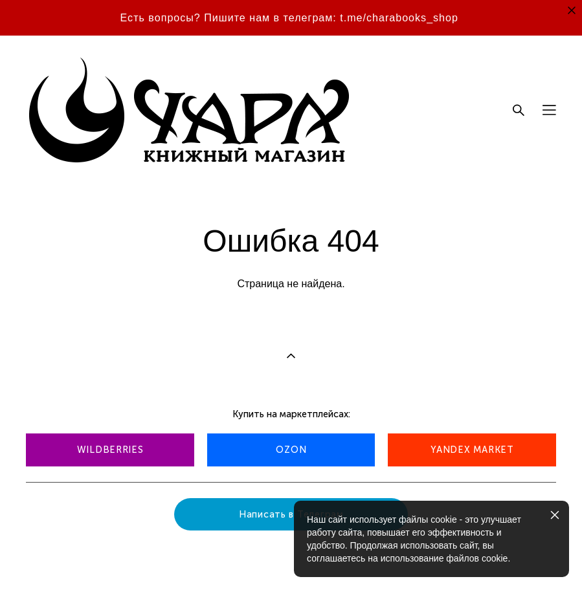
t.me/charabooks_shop (399, 17)
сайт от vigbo (51, 559)
